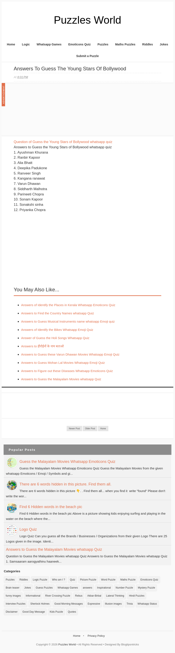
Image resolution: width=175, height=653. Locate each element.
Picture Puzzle (88, 579)
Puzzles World (87, 20)
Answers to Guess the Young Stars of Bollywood (70, 68)
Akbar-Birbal (94, 595)
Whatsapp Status (147, 603)
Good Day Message (33, 611)
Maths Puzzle (128, 579)
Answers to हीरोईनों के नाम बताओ (42, 346)
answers (87, 587)
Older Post (90, 428)
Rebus (79, 595)
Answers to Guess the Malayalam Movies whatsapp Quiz (61, 379)
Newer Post (74, 428)
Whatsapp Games (49, 44)
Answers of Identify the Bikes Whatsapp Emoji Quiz (57, 329)
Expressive (94, 603)
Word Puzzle (108, 579)
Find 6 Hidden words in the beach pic (50, 507)
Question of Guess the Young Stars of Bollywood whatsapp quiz (63, 142)
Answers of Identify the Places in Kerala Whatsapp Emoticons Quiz (68, 305)
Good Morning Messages (68, 603)
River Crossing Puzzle (57, 595)
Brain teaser (12, 587)
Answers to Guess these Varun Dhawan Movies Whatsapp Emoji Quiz (70, 354)
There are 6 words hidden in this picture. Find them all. (65, 484)
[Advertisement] (45, 111)
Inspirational (104, 587)
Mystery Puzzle (146, 587)
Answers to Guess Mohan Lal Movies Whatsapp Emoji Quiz (63, 362)
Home (11, 44)
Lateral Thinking (115, 595)
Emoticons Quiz (79, 44)
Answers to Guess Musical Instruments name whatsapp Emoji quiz (68, 321)
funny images (13, 595)
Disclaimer (12, 611)
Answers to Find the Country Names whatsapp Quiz (57, 313)
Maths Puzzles (125, 44)
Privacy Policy (96, 635)
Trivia (130, 603)
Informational (33, 595)
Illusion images (113, 603)
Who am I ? (58, 579)
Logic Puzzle (40, 579)
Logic (26, 44)
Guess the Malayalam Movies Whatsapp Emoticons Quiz (67, 461)
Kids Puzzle (56, 611)
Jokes (164, 44)
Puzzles (103, 44)
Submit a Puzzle (87, 56)
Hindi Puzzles (137, 595)
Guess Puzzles (44, 587)
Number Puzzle (124, 587)
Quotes (72, 611)
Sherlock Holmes (40, 603)
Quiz (72, 579)
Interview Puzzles (15, 603)
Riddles (147, 44)
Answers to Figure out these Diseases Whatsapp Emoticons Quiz (67, 371)
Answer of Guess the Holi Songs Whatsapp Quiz (55, 338)
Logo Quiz (28, 529)
